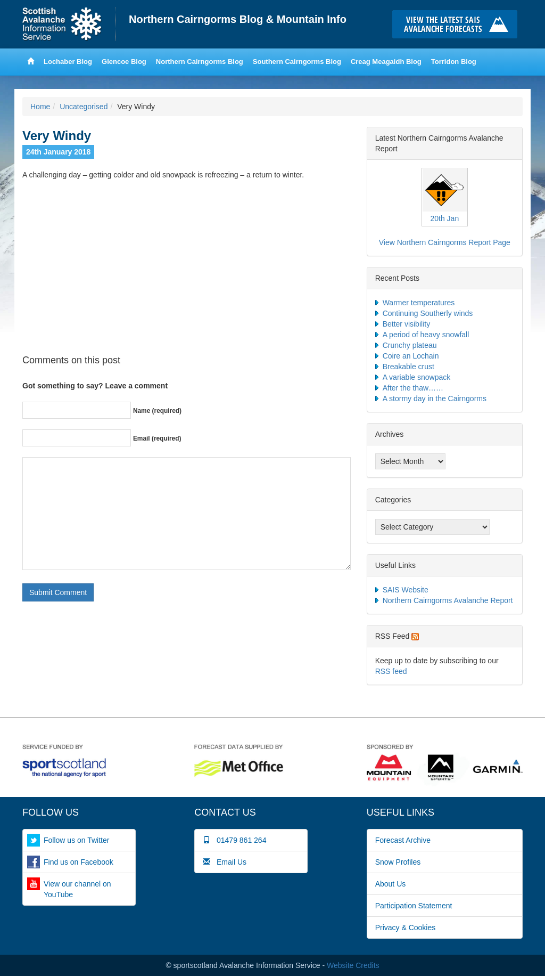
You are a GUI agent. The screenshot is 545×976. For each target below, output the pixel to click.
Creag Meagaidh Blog (386, 62)
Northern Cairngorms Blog (199, 62)
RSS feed (391, 671)
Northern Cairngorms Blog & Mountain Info (237, 19)
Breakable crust (408, 366)
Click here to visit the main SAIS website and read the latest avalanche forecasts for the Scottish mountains (457, 24)
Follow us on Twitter (76, 840)
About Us (390, 884)
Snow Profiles (398, 862)
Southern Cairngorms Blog (297, 62)
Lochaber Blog (68, 62)
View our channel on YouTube (77, 889)
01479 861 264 (234, 840)
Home (68, 24)
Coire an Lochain (411, 356)
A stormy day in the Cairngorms (434, 398)
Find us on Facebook (78, 862)
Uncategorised (84, 106)
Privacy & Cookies (405, 927)
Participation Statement (413, 905)
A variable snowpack (417, 377)
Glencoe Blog (124, 62)
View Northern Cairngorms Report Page (444, 242)
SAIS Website (405, 589)
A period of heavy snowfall (426, 334)
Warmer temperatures (419, 302)
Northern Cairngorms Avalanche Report (448, 600)
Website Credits (353, 965)
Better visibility (406, 324)
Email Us (224, 862)
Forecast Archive (403, 840)
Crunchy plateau (410, 345)
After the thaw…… (413, 388)
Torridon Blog (453, 62)
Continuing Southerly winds (428, 313)
